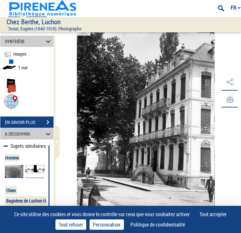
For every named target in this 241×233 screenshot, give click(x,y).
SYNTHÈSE (28, 41)
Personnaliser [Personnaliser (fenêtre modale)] (107, 224)
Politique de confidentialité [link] (157, 224)
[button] (11, 101)
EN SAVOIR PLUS (29, 122)
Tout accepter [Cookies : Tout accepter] (213, 214)
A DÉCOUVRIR (28, 133)
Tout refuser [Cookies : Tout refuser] (71, 224)
